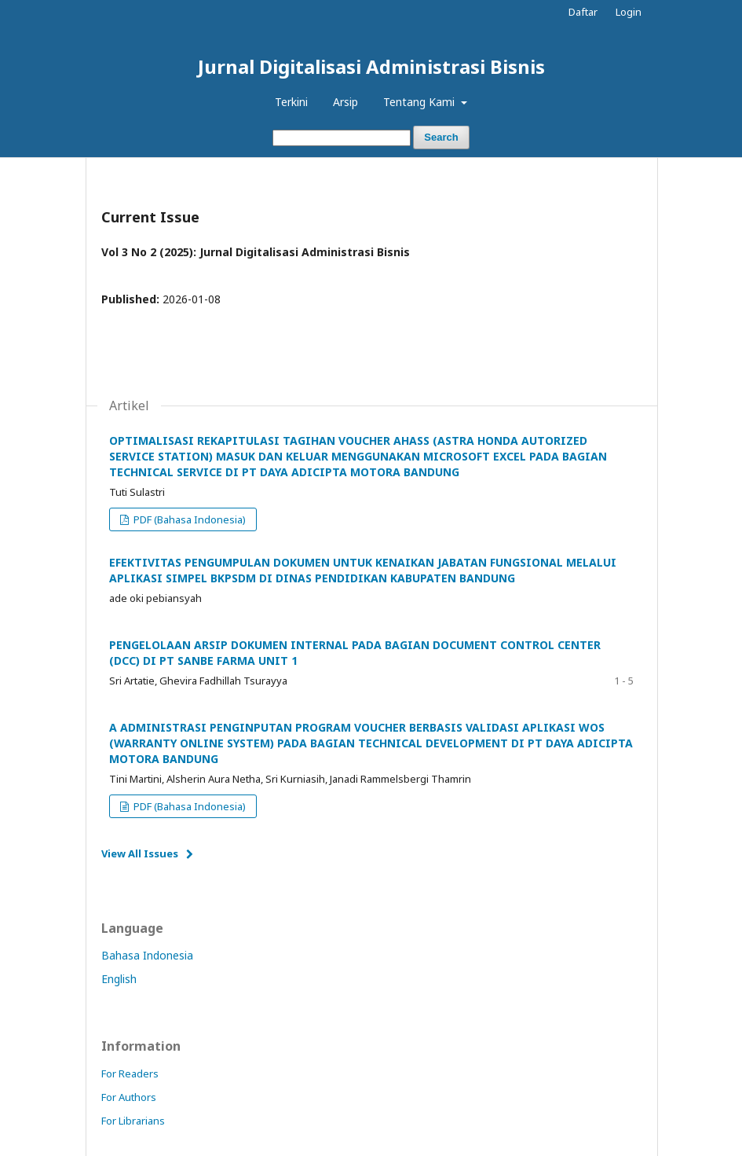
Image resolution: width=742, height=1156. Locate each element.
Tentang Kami (420, 101)
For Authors (128, 1097)
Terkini (291, 101)
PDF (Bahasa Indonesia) (188, 519)
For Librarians (133, 1121)
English (119, 978)
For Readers (130, 1073)
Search (441, 137)
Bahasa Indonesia (147, 955)
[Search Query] (341, 138)
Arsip (345, 101)
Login (628, 12)
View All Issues (139, 853)
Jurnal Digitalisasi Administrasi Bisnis (371, 66)
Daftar (583, 12)
